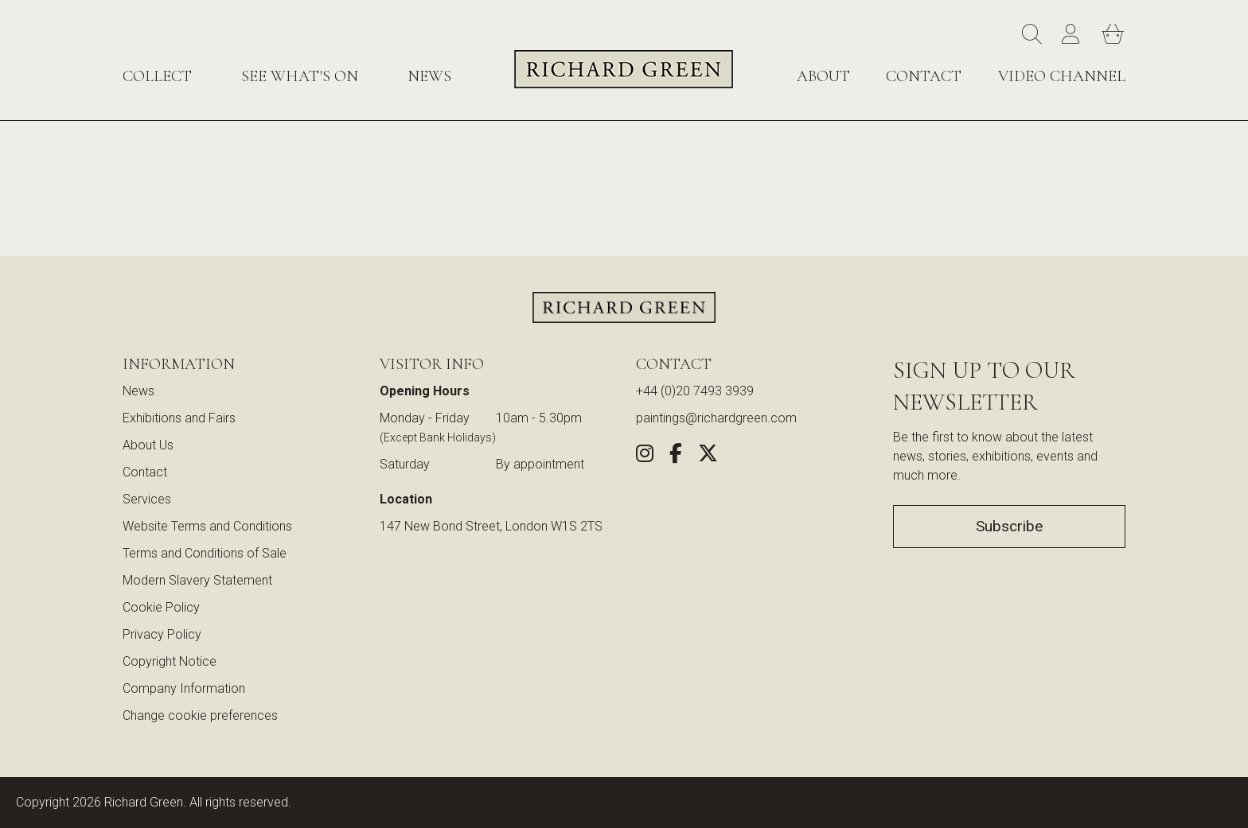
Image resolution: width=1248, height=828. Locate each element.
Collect (157, 76)
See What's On (299, 76)
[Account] (1074, 35)
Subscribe (1009, 526)
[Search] (1034, 35)
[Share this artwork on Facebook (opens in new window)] (675, 456)
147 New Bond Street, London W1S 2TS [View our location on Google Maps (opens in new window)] (491, 526)
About (823, 76)
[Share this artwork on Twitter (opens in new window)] (708, 456)
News (429, 76)
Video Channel (1061, 76)
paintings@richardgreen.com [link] (716, 418)
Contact (923, 76)
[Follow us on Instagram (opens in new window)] (644, 456)
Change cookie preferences (200, 715)
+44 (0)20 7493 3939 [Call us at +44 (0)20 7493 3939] (695, 390)
